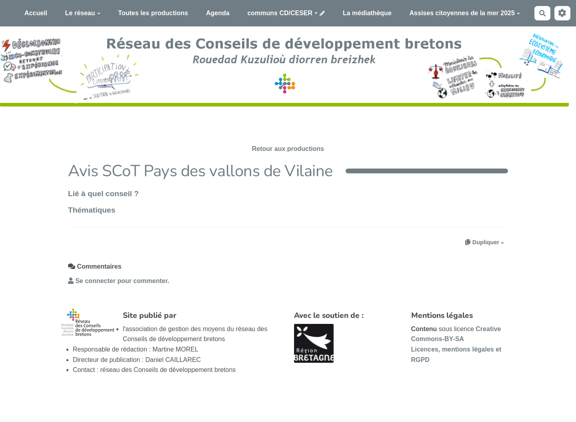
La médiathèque (367, 13)
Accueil (35, 13)
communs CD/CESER (282, 13)
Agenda (218, 13)
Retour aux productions (288, 148)
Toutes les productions (153, 13)
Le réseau (82, 13)
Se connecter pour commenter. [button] (118, 280)
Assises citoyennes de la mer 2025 (465, 13)
